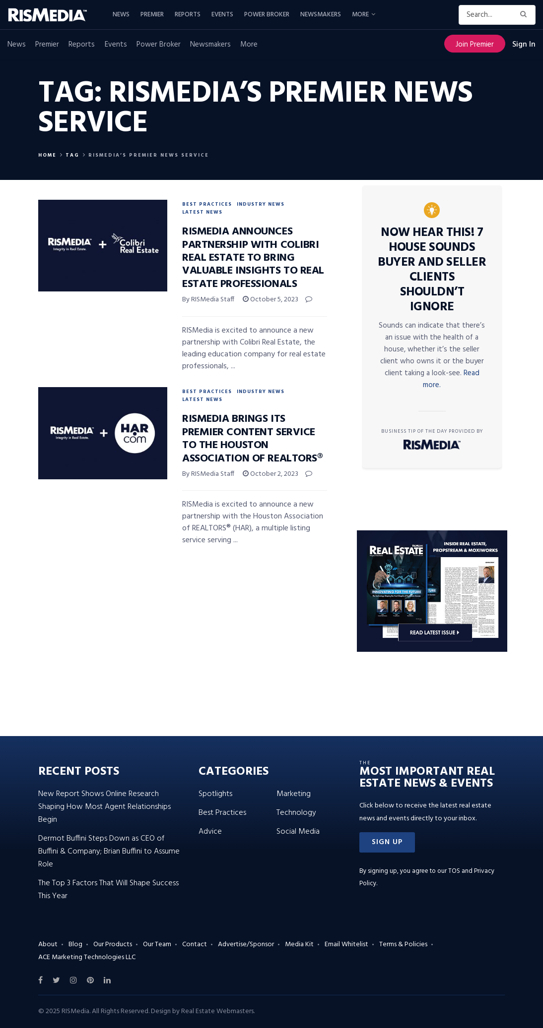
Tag (72, 155)
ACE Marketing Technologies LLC (87, 957)
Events (222, 14)
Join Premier (475, 45)
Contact (194, 944)
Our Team (157, 944)
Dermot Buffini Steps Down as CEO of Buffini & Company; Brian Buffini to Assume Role (109, 851)
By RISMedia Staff (208, 299)
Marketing (293, 794)
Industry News (260, 204)
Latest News (202, 212)
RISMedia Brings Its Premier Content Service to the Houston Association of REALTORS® (252, 438)
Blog (75, 944)
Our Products (112, 944)
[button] (387, 842)
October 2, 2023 (270, 474)
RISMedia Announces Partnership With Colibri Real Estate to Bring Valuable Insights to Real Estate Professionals (253, 258)
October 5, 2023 (270, 299)
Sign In (524, 44)
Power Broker (266, 14)
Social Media (298, 831)
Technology (296, 812)
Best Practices (207, 204)
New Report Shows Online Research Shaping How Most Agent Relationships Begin (104, 807)
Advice (210, 831)
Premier (152, 14)
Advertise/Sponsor (246, 944)
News (121, 14)
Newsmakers (320, 14)
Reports (188, 14)
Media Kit (299, 944)
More (360, 14)
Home (47, 155)
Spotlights (215, 794)
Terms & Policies (403, 944)
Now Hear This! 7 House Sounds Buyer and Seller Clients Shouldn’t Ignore (432, 270)
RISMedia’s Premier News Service (148, 155)
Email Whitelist (346, 944)
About (48, 944)
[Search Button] (525, 15)
